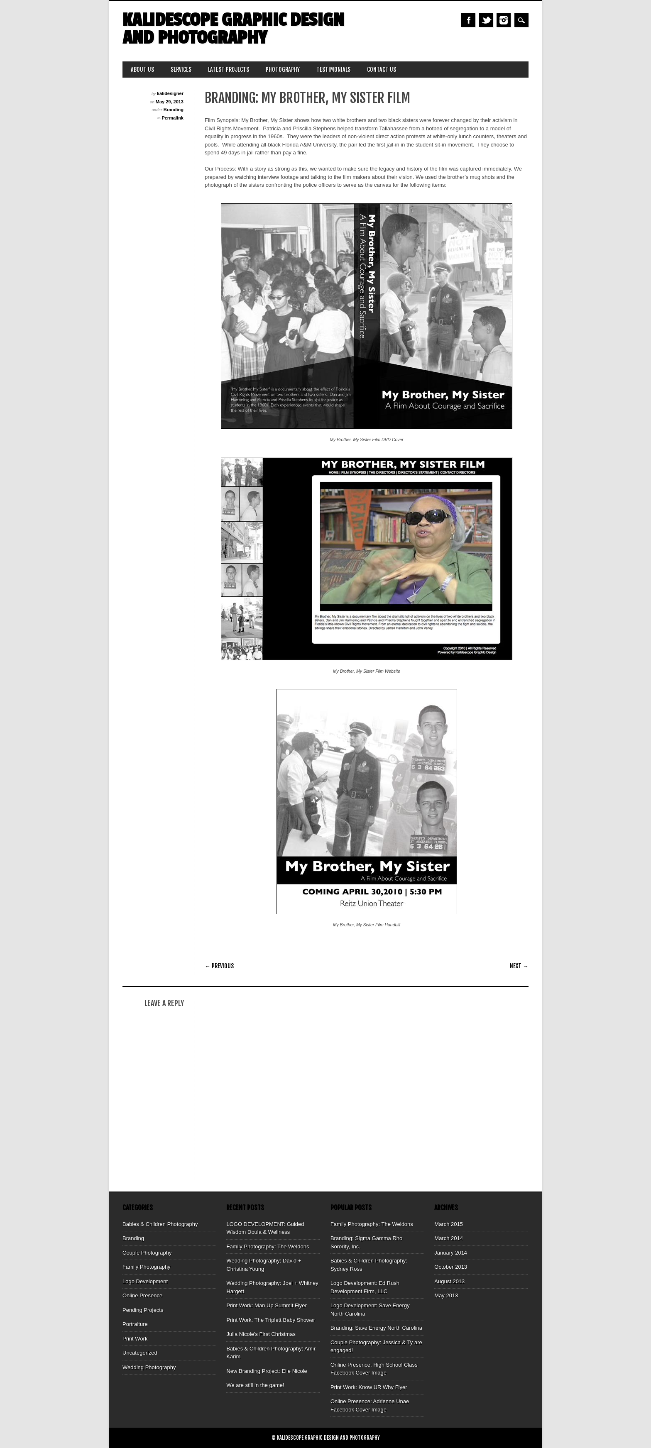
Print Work (134, 1339)
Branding (174, 109)
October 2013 (450, 1267)
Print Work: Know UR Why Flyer (368, 1387)
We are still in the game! (255, 1385)
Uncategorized (139, 1353)
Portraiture (135, 1324)
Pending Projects (142, 1310)
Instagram (504, 20)
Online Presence (142, 1295)
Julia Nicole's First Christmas (260, 1334)
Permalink (173, 117)
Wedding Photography (149, 1367)
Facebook (468, 20)
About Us (142, 69)
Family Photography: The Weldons (267, 1246)
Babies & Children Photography (160, 1224)
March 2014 (448, 1238)
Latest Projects (228, 69)
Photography (283, 69)
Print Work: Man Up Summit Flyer (266, 1305)
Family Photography (146, 1267)
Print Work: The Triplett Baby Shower (270, 1320)
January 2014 (450, 1253)
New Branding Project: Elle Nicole (266, 1371)
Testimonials (333, 69)
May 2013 (446, 1295)
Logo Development (145, 1281)
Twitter (486, 20)
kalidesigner (170, 93)
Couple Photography (147, 1253)
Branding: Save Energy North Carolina (376, 1328)
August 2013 (449, 1281)
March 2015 (448, 1224)
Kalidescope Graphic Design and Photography (233, 29)
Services (181, 69)
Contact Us (381, 69)
